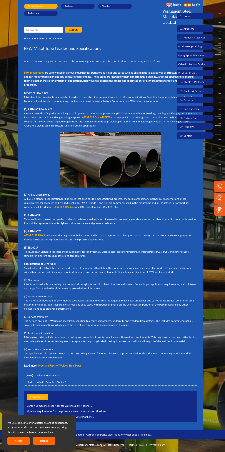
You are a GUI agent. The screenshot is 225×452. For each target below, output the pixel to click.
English (173, 4)
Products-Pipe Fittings (190, 46)
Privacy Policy (157, 444)
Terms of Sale (136, 444)
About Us (186, 28)
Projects (185, 100)
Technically (33, 13)
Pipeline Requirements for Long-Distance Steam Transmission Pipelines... (67, 411)
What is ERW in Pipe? (49, 375)
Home (27, 38)
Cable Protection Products (193, 64)
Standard (106, 6)
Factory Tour (188, 118)
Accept (18, 440)
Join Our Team (189, 109)
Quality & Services (191, 91)
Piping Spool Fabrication (191, 55)
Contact (185, 135)
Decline (44, 440)
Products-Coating (188, 73)
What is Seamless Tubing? (51, 382)
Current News (35, 6)
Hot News (39, 38)
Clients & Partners (191, 82)
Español (192, 4)
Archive (68, 6)
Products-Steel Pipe (192, 37)
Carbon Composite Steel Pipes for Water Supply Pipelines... (60, 405)
